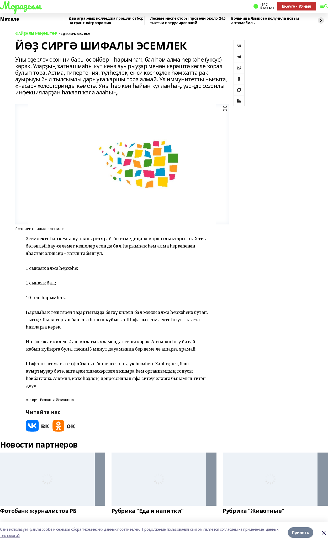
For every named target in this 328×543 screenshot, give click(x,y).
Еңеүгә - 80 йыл (296, 6)
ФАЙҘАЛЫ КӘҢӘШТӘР (36, 33)
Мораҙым (20, 5)
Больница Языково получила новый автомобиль (265, 20)
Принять (300, 532)
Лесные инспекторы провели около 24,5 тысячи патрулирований (188, 20)
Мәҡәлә (9, 19)
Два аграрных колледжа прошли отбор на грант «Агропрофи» (106, 20)
